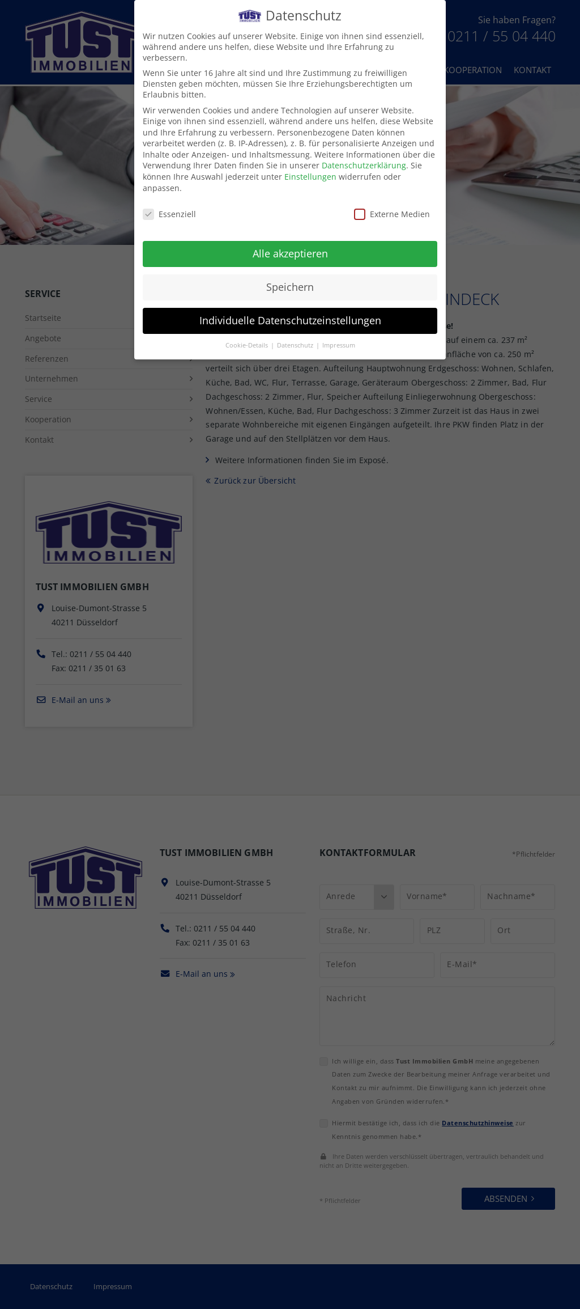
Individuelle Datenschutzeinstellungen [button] (290, 320)
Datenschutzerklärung (364, 165)
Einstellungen (310, 176)
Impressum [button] (338, 345)
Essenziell (169, 214)
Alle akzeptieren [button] (290, 253)
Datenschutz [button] (296, 345)
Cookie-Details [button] (247, 345)
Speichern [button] (290, 287)
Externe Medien (392, 214)
